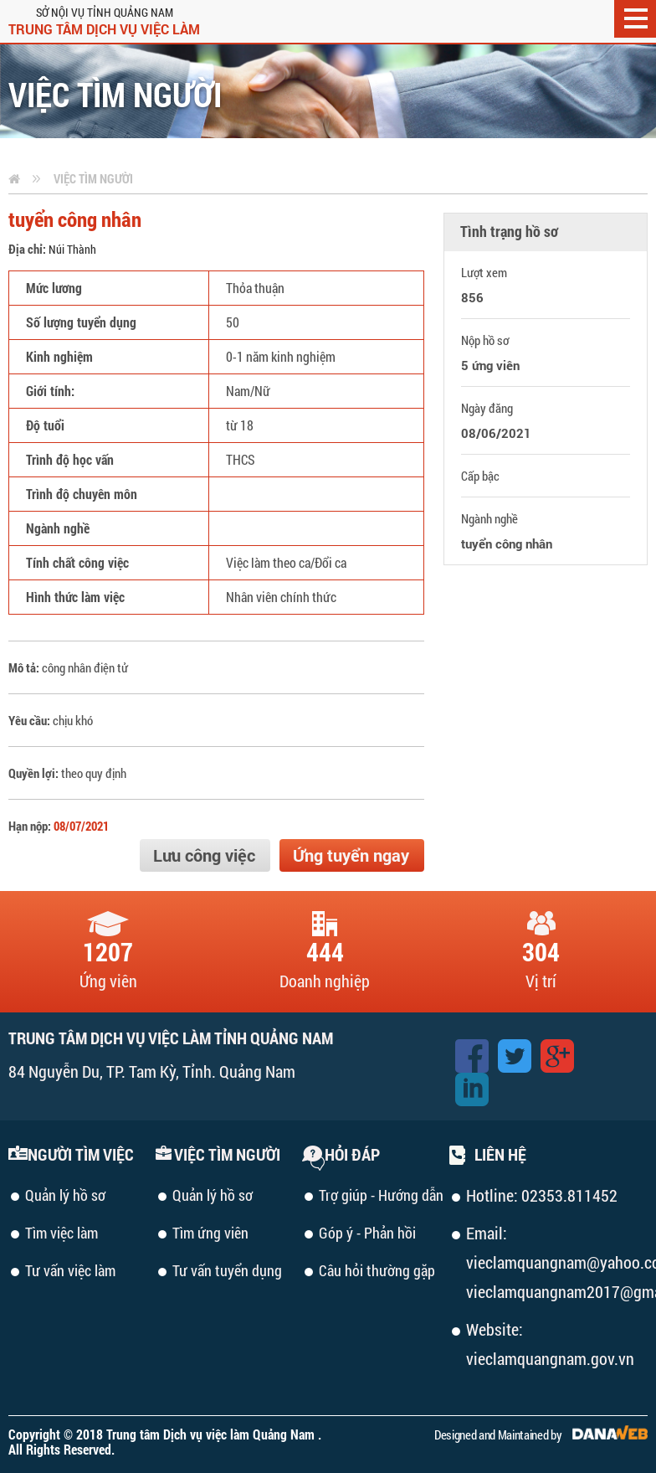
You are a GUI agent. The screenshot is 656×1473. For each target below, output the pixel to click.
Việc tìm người (93, 178)
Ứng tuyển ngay (351, 855)
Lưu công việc (204, 855)
